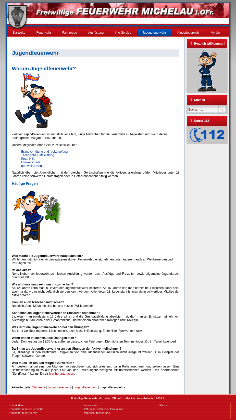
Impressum (89, 405)
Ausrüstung (96, 32)
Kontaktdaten (17, 405)
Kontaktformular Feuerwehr (26, 409)
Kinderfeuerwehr (188, 32)
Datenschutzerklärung (96, 412)
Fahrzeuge (69, 32)
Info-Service (123, 32)
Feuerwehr (43, 32)
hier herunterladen (61, 373)
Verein (215, 32)
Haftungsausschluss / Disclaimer (103, 409)
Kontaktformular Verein (23, 412)
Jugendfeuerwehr (154, 32)
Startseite (18, 32)
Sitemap (164, 405)
